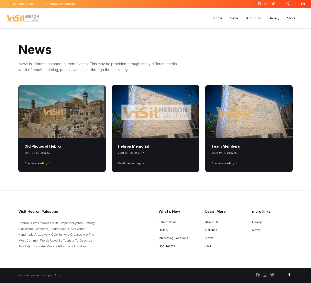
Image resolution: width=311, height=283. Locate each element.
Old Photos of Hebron (43, 146)
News (209, 238)
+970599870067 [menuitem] (23, 4)
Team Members (225, 146)
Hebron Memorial (133, 146)
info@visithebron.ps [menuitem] (62, 4)
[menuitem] (217, 18)
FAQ (208, 246)
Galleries (211, 230)
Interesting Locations (173, 238)
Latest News (168, 222)
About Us (211, 222)
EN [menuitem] (303, 4)
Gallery (163, 230)
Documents (167, 246)
